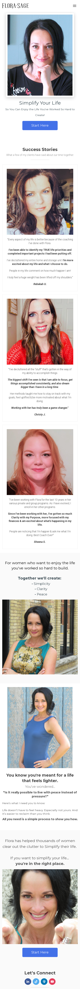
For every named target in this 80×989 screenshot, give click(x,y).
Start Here (40, 125)
